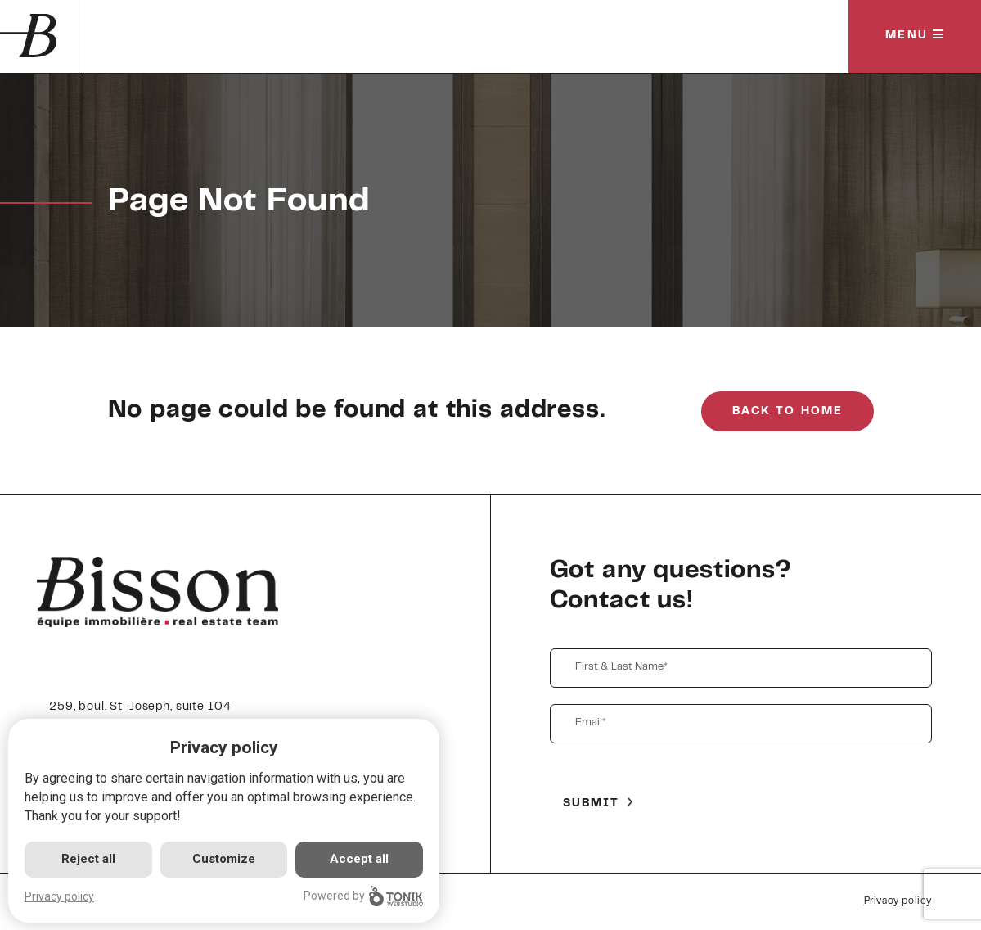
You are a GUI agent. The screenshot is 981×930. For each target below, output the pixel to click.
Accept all (359, 858)
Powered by (363, 896)
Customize (223, 858)
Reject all (88, 858)
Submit (591, 804)
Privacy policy (898, 901)
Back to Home (787, 412)
